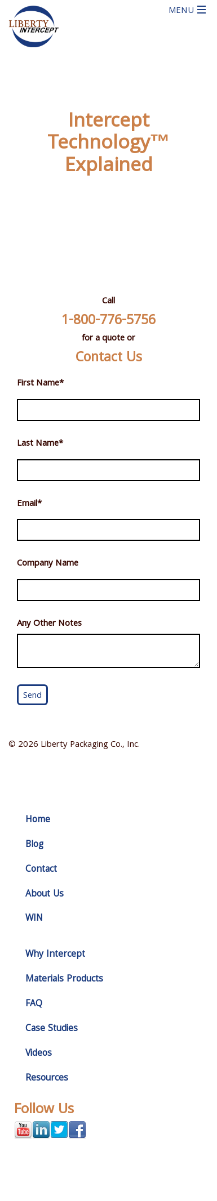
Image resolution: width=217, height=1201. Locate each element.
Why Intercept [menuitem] (55, 954)
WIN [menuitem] (34, 918)
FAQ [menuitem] (33, 1004)
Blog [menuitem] (34, 845)
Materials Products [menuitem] (64, 979)
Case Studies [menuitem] (51, 1029)
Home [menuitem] (37, 820)
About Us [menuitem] (44, 894)
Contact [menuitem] (41, 869)
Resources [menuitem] (46, 1078)
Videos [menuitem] (38, 1053)
